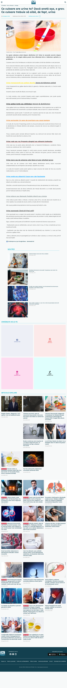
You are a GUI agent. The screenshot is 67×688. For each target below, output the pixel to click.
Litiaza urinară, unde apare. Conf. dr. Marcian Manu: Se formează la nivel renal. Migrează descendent (11, 500)
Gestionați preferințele (43, 661)
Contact (51, 661)
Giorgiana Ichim (6, 16)
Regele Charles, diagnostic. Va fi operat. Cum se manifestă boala (10, 414)
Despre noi (3, 661)
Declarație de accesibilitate (60, 661)
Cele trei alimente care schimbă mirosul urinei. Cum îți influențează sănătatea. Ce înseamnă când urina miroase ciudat (33, 553)
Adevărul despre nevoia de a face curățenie (38, 253)
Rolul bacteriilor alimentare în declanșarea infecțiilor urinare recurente (10, 552)
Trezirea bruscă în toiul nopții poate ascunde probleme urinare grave (33, 580)
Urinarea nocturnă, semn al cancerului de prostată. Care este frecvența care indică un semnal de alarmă (33, 416)
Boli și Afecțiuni (10, 5)
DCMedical (3, 5)
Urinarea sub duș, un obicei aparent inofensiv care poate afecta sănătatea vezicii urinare (55, 525)
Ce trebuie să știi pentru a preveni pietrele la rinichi (11, 606)
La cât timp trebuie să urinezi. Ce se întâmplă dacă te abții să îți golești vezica (55, 442)
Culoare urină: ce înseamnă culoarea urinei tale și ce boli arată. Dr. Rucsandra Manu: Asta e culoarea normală (11, 471)
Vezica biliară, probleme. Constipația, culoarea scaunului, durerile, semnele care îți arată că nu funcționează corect (55, 582)
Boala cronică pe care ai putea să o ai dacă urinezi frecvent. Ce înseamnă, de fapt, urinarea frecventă (33, 443)
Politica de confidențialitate (23, 661)
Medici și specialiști (11, 661)
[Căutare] (65, 2)
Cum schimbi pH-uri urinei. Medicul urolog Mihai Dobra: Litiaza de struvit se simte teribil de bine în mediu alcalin (33, 637)
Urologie (16, 5)
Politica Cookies (33, 661)
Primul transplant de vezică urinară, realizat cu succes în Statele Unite (53, 607)
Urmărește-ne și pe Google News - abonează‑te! (21, 241)
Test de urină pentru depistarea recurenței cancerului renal (32, 469)
